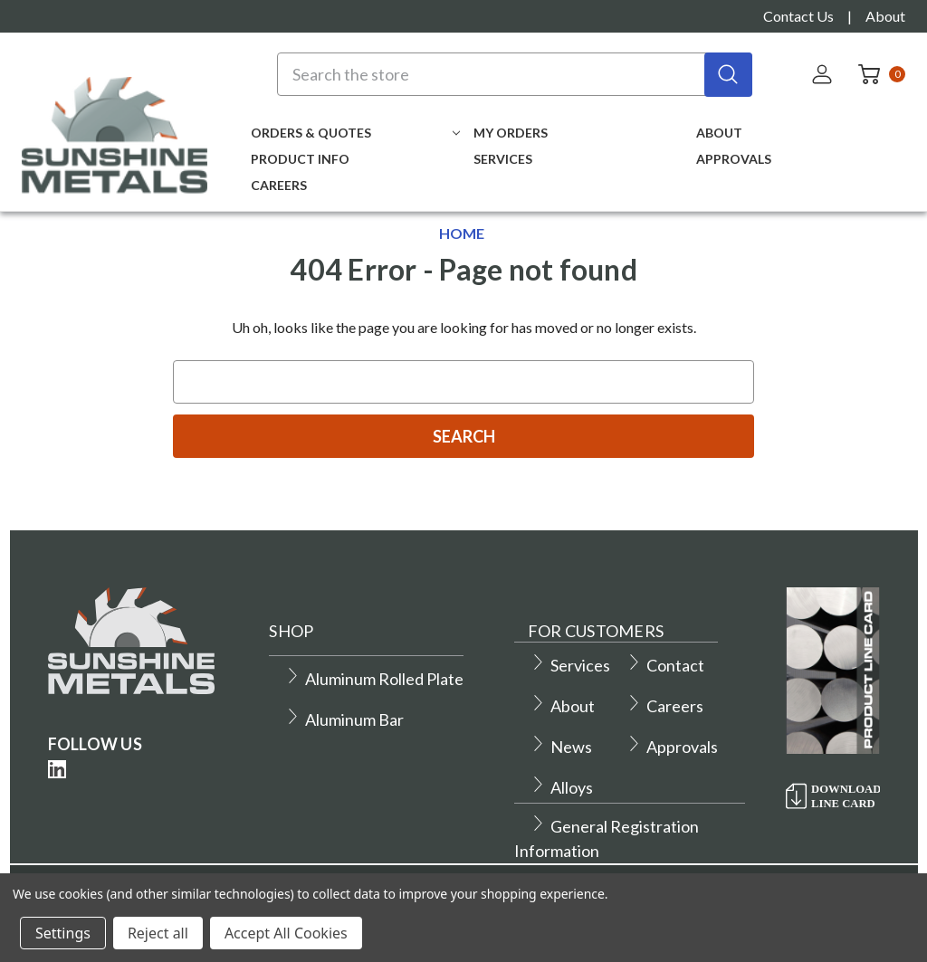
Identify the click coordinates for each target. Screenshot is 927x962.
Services (502, 159)
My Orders (510, 132)
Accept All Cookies (286, 933)
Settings (63, 933)
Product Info (300, 159)
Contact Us (798, 15)
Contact (665, 665)
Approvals (733, 159)
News (561, 747)
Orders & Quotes (355, 132)
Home (461, 233)
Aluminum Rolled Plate (374, 679)
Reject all (158, 933)
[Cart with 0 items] (876, 74)
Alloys (561, 787)
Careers (279, 185)
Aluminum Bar (344, 719)
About (885, 15)
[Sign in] (823, 74)
